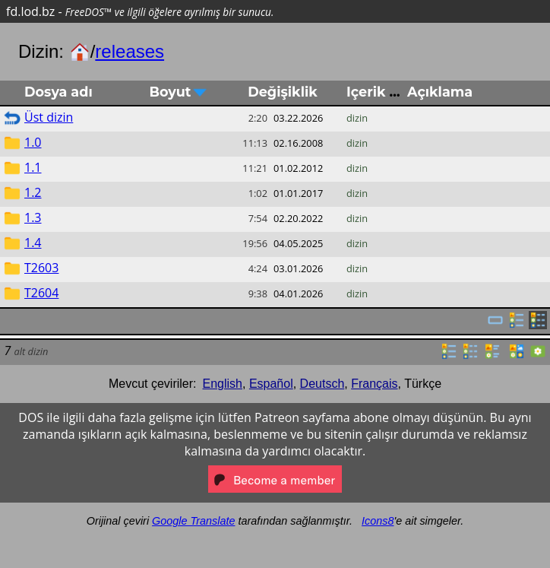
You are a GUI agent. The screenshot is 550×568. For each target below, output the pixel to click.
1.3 (33, 217)
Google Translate (193, 521)
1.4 (33, 242)
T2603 (41, 267)
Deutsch (322, 383)
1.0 (33, 142)
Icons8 (378, 521)
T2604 (41, 292)
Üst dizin (48, 117)
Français (374, 383)
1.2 (33, 192)
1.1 (33, 167)
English (222, 383)
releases (129, 51)
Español (271, 383)
